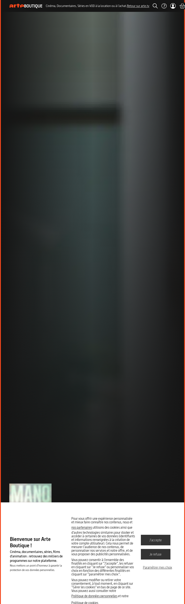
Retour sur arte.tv (138, 6)
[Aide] (164, 6)
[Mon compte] (173, 6)
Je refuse (156, 554)
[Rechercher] (155, 6)
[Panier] (182, 6)
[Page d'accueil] (25, 6)
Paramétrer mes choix (157, 567)
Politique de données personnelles (94, 596)
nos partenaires (81, 527)
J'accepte (155, 540)
